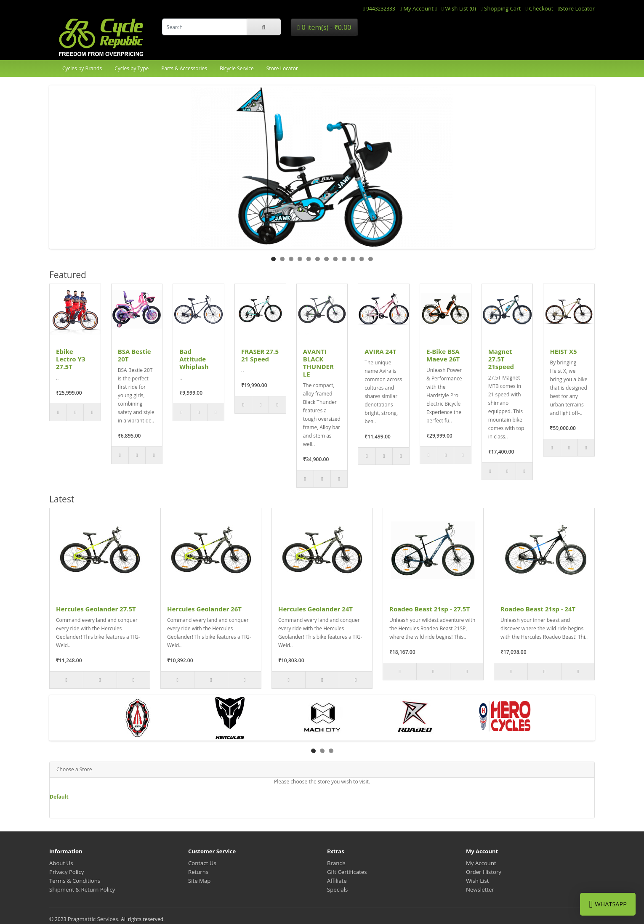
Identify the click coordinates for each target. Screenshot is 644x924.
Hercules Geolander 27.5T (96, 609)
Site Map (199, 880)
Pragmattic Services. (94, 919)
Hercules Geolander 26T (204, 609)
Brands (336, 863)
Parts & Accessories (184, 68)
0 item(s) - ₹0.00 (324, 27)
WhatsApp (608, 904)
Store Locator (282, 68)
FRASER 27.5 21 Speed (260, 355)
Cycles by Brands (82, 68)
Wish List (477, 880)
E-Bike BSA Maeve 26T (443, 355)
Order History (483, 872)
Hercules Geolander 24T (315, 609)
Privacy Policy (66, 872)
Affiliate (337, 880)
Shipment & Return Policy (82, 889)
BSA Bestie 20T (134, 355)
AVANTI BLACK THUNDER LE (318, 362)
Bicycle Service (237, 68)
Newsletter (480, 889)
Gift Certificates (347, 872)
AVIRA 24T (380, 351)
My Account (481, 863)
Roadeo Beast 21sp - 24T (537, 609)
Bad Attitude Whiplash (193, 359)
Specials (337, 889)
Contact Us (202, 863)
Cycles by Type (131, 68)
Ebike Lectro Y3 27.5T (70, 359)
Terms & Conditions (74, 880)
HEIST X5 (563, 351)
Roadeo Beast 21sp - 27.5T (429, 609)
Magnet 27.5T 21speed (501, 359)
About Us (61, 863)
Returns (198, 872)
